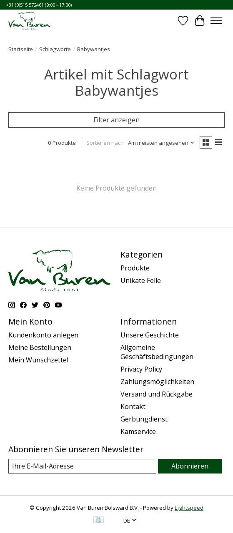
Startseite (20, 49)
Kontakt (132, 406)
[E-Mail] (82, 466)
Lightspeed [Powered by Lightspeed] (189, 507)
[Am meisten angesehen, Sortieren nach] (161, 142)
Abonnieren (189, 466)
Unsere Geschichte (149, 335)
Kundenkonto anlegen (43, 335)
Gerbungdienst (144, 419)
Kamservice (138, 431)
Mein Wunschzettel (38, 359)
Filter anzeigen (116, 119)
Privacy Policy (141, 369)
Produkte (135, 268)
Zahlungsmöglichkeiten (157, 381)
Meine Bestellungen (39, 347)
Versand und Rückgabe (156, 394)
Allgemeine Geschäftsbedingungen (156, 352)
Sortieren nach (105, 142)
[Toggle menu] (216, 20)
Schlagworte (55, 49)
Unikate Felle (140, 280)
